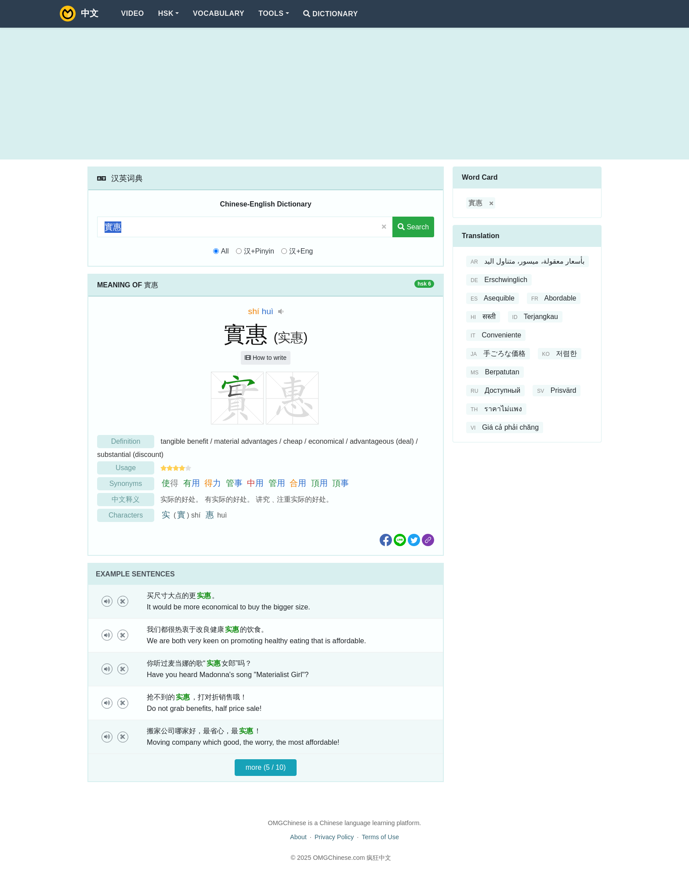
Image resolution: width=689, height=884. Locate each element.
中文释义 (126, 499)
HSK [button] (166, 13)
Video (132, 13)
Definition (126, 441)
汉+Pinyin (259, 251)
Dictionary (330, 14)
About (298, 837)
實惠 (475, 203)
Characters (126, 515)
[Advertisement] (344, 93)
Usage (126, 467)
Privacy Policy (334, 837)
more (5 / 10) (266, 767)
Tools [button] (270, 13)
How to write (265, 357)
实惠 (290, 337)
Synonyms (125, 483)
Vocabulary (218, 13)
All (225, 251)
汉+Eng (301, 251)
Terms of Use (380, 837)
